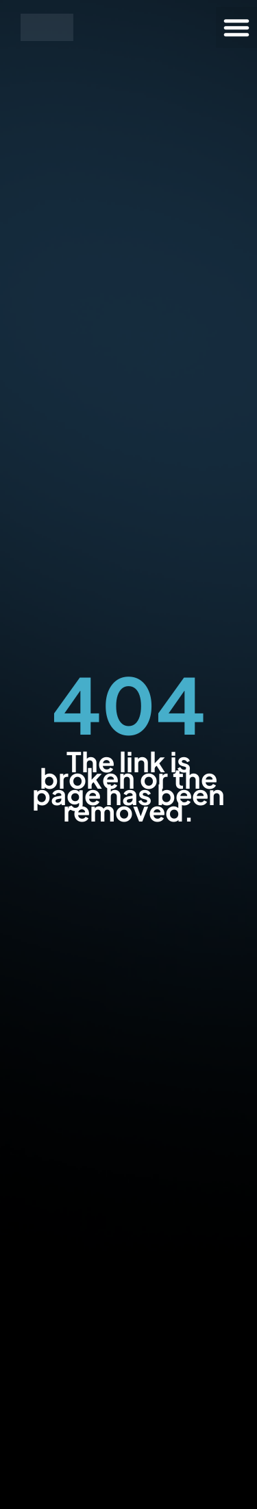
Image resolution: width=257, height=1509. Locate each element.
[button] (236, 27)
